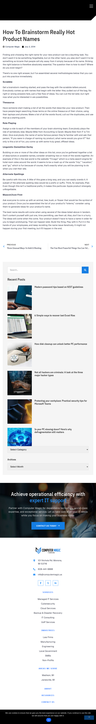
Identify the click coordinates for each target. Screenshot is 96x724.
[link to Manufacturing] (48, 642)
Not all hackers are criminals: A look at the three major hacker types (59, 374)
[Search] (85, 270)
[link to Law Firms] (48, 637)
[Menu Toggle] (91, 6)
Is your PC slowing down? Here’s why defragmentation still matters (53, 431)
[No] (89, 717)
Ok (49, 720)
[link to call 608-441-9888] (48, 569)
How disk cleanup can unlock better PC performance (61, 343)
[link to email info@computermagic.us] (48, 574)
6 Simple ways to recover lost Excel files (55, 315)
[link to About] (48, 689)
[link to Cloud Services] (48, 608)
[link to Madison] (48, 675)
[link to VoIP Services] (48, 622)
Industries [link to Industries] (48, 630)
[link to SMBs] (48, 655)
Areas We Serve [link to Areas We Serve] (48, 668)
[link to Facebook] (40, 583)
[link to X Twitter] (48, 583)
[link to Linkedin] (55, 583)
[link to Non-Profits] (48, 660)
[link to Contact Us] (48, 526)
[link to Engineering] (48, 646)
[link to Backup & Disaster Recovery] (48, 613)
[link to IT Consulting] (48, 617)
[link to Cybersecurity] (48, 603)
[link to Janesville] (48, 680)
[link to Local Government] (48, 651)
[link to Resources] (48, 695)
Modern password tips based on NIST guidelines (59, 286)
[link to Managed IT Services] (48, 599)
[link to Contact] (48, 702)
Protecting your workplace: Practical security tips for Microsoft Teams (61, 402)
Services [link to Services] (48, 592)
